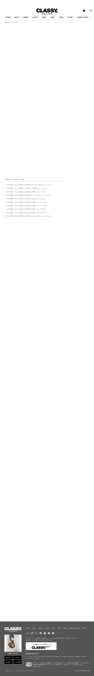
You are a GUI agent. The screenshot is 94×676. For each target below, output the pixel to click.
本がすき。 (37, 658)
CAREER (61, 17)
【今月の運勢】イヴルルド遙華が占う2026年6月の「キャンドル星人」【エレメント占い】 (28, 195)
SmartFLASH (70, 656)
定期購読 (8, 662)
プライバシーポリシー (21, 671)
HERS (43, 656)
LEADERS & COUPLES (82, 17)
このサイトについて (10, 671)
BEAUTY (17, 17)
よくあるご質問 (54, 638)
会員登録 (38, 638)
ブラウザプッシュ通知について (45, 640)
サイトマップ (31, 671)
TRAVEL (52, 17)
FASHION (8, 17)
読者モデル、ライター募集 (32, 640)
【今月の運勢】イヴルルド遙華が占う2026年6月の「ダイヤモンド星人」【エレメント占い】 (29, 185)
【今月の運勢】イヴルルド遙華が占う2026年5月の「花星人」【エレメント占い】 (26, 212)
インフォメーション (31, 638)
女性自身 (64, 656)
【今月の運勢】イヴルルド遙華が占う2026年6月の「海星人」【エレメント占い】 (26, 202)
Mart (47, 656)
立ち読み (17, 657)
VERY (35, 656)
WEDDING (25, 17)
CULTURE (35, 17)
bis (53, 656)
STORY (39, 656)
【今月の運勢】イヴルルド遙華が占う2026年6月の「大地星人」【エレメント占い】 (26, 188)
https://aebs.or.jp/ (36, 666)
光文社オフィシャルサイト (71, 638)
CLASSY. (30, 656)
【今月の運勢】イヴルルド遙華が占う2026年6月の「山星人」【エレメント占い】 (26, 198)
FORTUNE (70, 17)
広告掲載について (45, 638)
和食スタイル (58, 656)
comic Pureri (83, 656)
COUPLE (44, 17)
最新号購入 (8, 657)
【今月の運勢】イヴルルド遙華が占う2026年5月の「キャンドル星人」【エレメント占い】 (28, 216)
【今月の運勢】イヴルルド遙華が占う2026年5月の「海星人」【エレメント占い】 (26, 209)
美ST (50, 656)
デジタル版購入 (17, 662)
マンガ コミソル (30, 658)
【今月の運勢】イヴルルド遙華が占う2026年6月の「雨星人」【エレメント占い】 (26, 191)
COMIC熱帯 (77, 656)
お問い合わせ (61, 638)
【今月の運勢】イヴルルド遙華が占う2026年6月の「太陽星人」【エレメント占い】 (26, 205)
